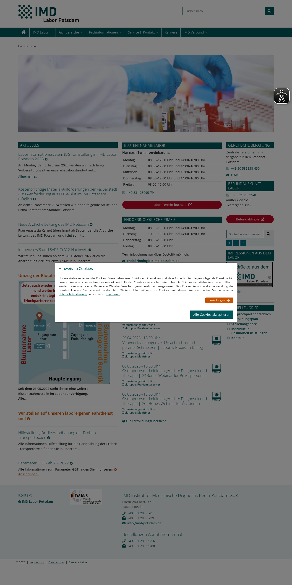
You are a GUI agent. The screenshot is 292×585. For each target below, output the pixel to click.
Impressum (113, 294)
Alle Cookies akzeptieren (211, 314)
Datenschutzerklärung (73, 294)
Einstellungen (216, 300)
